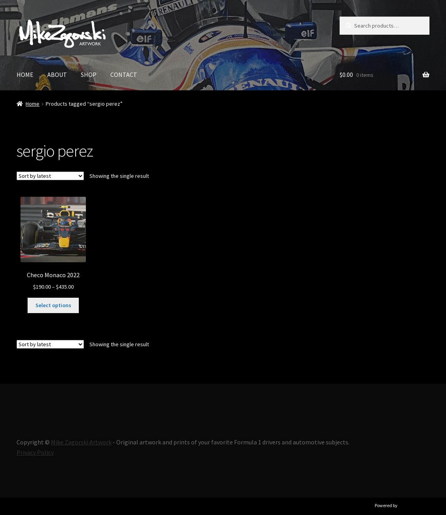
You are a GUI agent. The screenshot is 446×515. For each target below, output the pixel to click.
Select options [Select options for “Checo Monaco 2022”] (53, 305)
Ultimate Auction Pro (419, 505)
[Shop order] (50, 176)
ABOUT (57, 74)
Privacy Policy (35, 452)
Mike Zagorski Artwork (81, 442)
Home (32, 103)
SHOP (89, 74)
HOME (25, 74)
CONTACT (123, 74)
